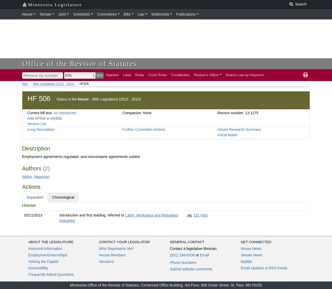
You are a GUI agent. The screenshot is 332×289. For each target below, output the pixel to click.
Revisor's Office (206, 75)
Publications (186, 14)
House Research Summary (239, 129)
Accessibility (38, 268)
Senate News (251, 255)
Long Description (40, 129)
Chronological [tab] (63, 197)
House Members (112, 255)
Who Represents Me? (116, 249)
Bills (127, 14)
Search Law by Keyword (245, 75)
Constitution (180, 75)
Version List (36, 124)
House (27, 14)
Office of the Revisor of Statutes (79, 64)
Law (141, 14)
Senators (106, 261)
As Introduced (64, 113)
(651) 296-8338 (182, 255)
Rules (139, 75)
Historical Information (45, 249)
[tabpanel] (166, 214)
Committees (107, 14)
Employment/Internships (47, 255)
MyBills (246, 261)
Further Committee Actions (143, 129)
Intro (204, 215)
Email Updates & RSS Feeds (264, 268)
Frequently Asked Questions (51, 274)
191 (196, 215)
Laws (127, 75)
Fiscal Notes (227, 135)
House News (251, 249)
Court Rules (157, 75)
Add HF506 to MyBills (44, 118)
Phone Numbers (183, 263)
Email (204, 255)
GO (99, 75)
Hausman (42, 177)
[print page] (305, 75)
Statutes (112, 75)
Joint (62, 14)
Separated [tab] (34, 197)
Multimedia (160, 14)
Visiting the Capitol (43, 261)
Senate (45, 14)
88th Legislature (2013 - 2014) (53, 84)
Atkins (27, 177)
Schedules (81, 14)
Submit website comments (191, 269)
